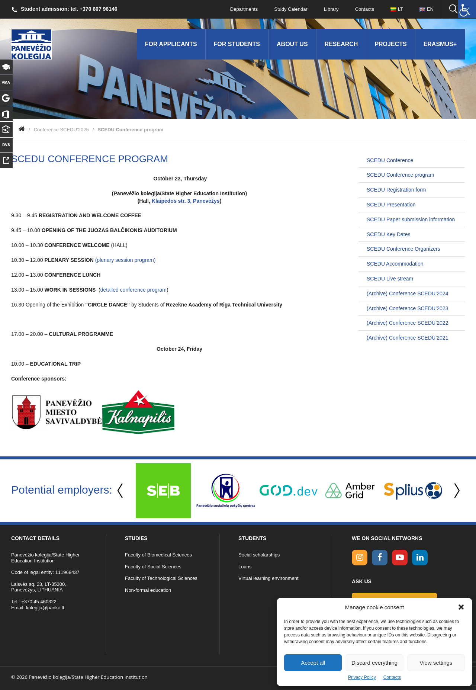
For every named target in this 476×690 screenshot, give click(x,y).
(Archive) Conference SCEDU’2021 (407, 338)
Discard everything (374, 662)
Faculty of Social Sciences (153, 566)
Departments (244, 9)
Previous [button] (121, 491)
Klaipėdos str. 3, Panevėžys (186, 201)
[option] (163, 490)
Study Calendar (291, 9)
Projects (390, 44)
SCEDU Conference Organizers (403, 249)
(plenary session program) (125, 260)
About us (292, 44)
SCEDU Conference (390, 160)
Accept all (313, 662)
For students (237, 44)
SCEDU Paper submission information (411, 219)
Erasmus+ (440, 44)
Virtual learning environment (268, 578)
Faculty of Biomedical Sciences (158, 555)
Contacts (392, 677)
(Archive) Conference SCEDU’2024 (407, 293)
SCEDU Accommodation (395, 264)
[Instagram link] (359, 557)
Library (331, 9)
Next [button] (455, 491)
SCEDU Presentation (391, 205)
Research (341, 44)
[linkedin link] (420, 557)
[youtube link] (400, 557)
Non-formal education (148, 590)
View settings (435, 662)
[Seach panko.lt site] (453, 9)
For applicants (171, 44)
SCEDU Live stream (390, 279)
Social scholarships (259, 555)
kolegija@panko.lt (45, 607)
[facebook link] (379, 557)
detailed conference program (133, 290)
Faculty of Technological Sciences (161, 578)
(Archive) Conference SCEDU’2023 (407, 308)
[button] (461, 607)
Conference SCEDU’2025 (61, 129)
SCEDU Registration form (396, 190)
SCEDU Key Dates (388, 234)
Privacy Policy (362, 677)
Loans (244, 566)
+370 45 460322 (38, 601)
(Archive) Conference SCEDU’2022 (407, 323)
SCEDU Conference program (400, 175)
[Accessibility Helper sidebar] (467, 9)
